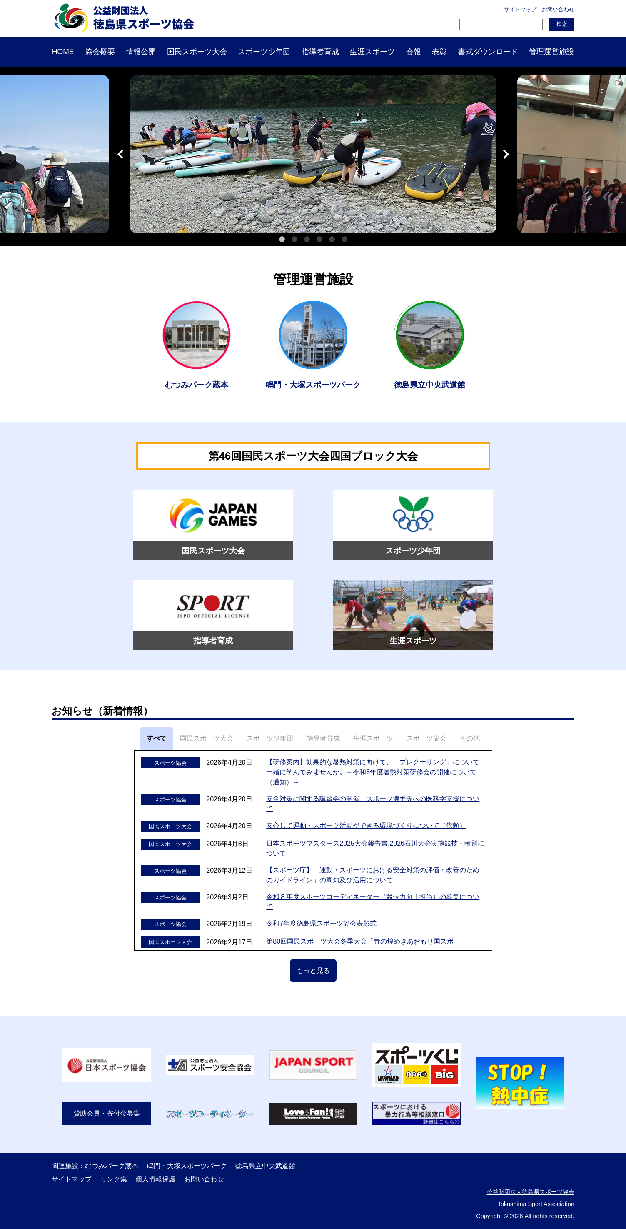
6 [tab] (344, 239)
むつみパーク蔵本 (111, 1165)
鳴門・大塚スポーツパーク (187, 1165)
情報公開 (141, 52)
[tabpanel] (313, 154)
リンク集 (113, 1179)
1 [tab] (282, 239)
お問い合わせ (558, 9)
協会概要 (100, 52)
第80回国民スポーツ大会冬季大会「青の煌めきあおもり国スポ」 (363, 941)
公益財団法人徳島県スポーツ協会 (530, 1192)
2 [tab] (294, 239)
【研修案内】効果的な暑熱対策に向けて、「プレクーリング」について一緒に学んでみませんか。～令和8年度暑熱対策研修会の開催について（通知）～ (372, 772)
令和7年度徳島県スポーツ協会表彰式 (321, 923)
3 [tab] (307, 239)
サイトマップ (520, 9)
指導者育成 (320, 52)
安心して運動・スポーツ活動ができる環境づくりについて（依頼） (366, 825)
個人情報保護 (155, 1179)
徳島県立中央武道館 (265, 1165)
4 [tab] (319, 239)
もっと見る (313, 970)
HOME (63, 52)
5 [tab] (332, 239)
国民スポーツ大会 (197, 52)
